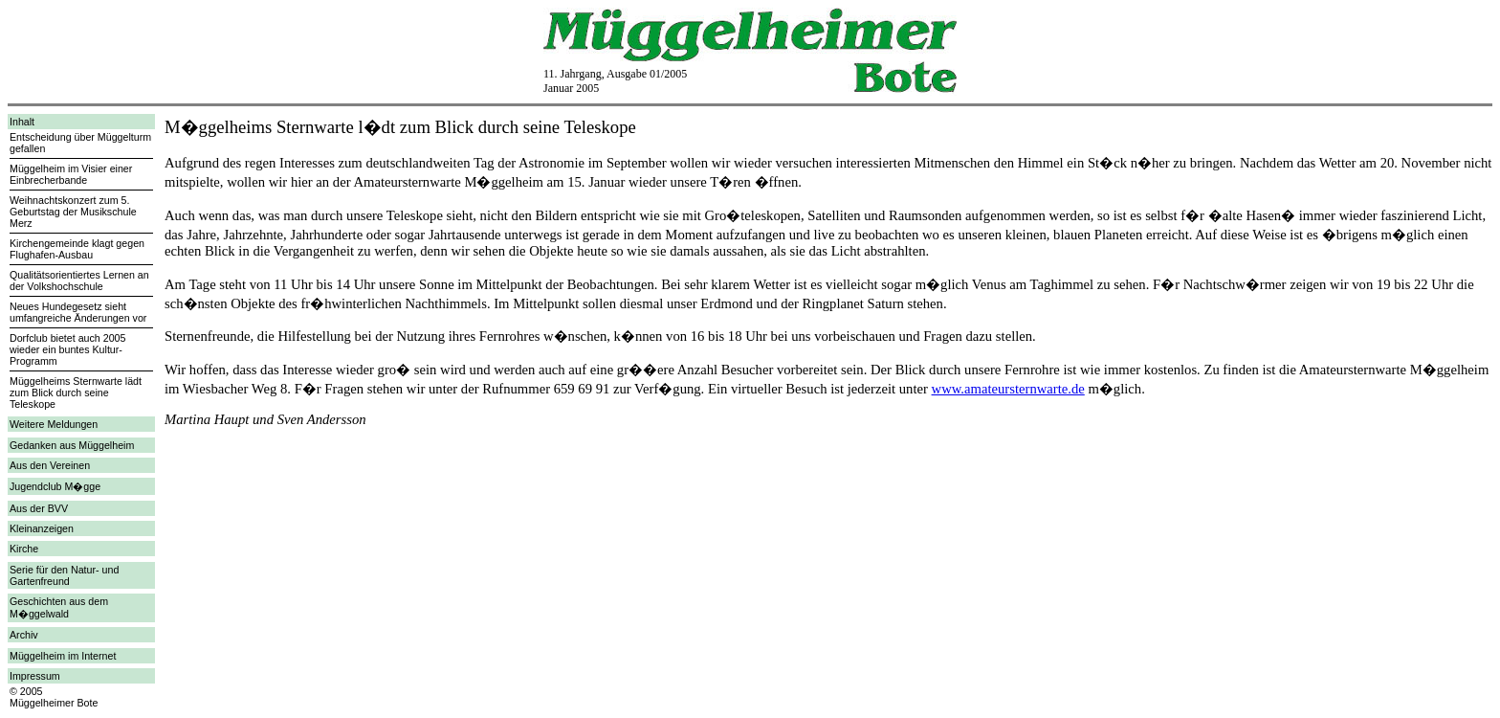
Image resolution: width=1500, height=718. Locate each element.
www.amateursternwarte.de (1008, 388)
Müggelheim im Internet (63, 656)
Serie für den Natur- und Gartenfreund (64, 575)
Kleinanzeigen (42, 528)
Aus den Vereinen (50, 465)
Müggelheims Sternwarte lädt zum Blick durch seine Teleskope (76, 392)
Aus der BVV (39, 508)
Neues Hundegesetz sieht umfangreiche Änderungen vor (78, 312)
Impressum (35, 676)
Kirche (24, 548)
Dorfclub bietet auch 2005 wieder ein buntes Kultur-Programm (67, 349)
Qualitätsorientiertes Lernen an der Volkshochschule (79, 280)
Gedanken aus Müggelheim (72, 445)
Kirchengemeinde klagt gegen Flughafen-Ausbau (77, 248)
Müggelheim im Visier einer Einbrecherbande (71, 174)
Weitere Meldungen (54, 424)
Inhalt (22, 121)
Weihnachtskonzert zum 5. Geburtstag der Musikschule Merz (73, 211)
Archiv (24, 634)
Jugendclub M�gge (55, 486)
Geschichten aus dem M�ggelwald (59, 607)
